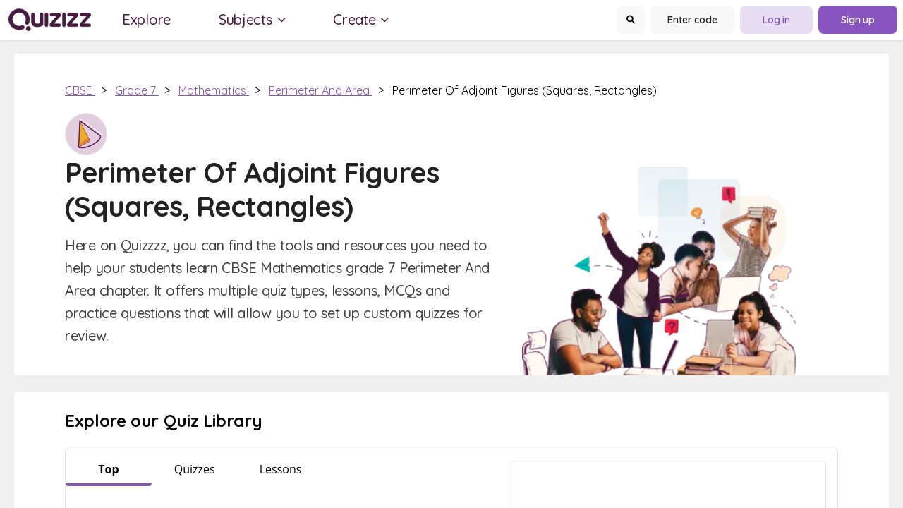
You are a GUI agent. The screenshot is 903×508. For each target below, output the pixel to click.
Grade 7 (137, 90)
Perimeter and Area (320, 90)
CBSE (80, 90)
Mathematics (213, 90)
